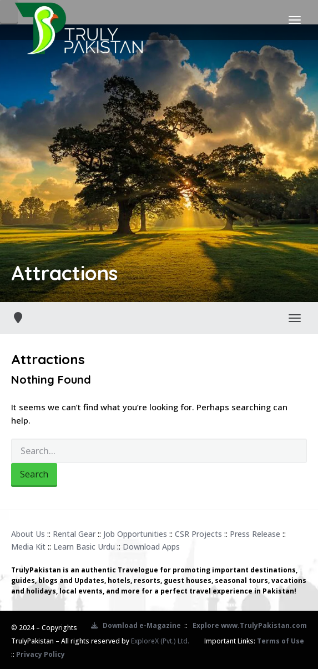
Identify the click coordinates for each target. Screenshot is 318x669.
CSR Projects (198, 534)
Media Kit (28, 546)
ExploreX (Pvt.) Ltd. (160, 641)
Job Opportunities (135, 534)
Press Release (255, 534)
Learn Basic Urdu (84, 546)
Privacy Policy (40, 654)
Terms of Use (280, 641)
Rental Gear (74, 534)
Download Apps (151, 546)
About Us (28, 534)
